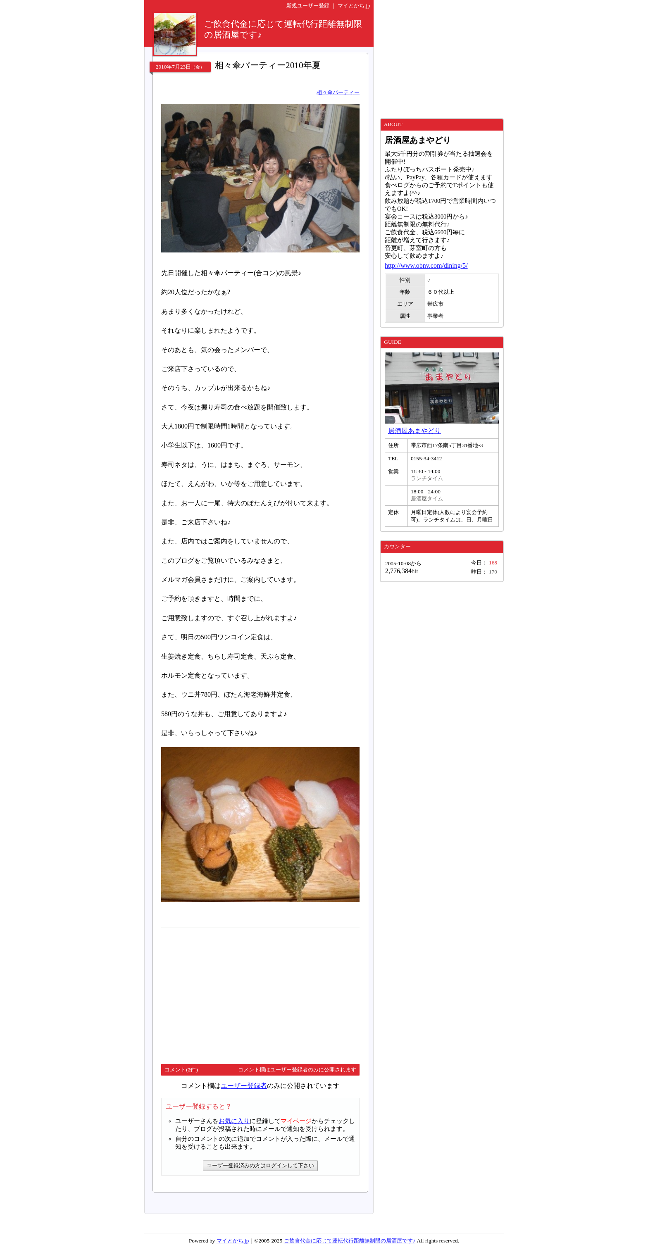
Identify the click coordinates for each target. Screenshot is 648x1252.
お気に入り (234, 1121)
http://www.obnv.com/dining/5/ (426, 265)
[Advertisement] (230, 992)
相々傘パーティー (338, 92)
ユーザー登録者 (244, 1085)
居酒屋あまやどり (414, 430)
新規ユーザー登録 (307, 5)
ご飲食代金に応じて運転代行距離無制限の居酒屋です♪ (350, 1241)
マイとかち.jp (354, 5)
